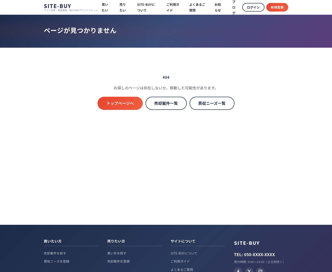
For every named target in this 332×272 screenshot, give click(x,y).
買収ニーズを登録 (56, 261)
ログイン (253, 7)
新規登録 (277, 7)
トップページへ (120, 103)
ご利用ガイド (180, 261)
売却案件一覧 (166, 103)
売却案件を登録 (118, 261)
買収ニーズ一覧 (212, 103)
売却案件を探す (55, 253)
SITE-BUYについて (184, 253)
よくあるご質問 (182, 269)
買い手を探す (116, 253)
